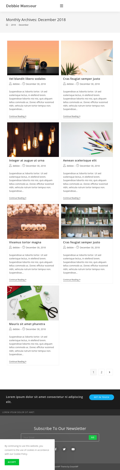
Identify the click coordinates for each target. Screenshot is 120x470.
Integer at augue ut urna (27, 160)
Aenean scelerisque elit (80, 160)
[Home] (7, 24)
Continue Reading (17, 116)
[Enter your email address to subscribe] (60, 437)
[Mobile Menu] (61, 6)
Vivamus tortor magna (25, 242)
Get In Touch (101, 397)
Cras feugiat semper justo (81, 79)
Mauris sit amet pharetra (27, 324)
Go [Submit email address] (92, 437)
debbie (16, 83)
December (24, 24)
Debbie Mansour (21, 5)
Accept (12, 462)
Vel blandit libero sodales (27, 79)
